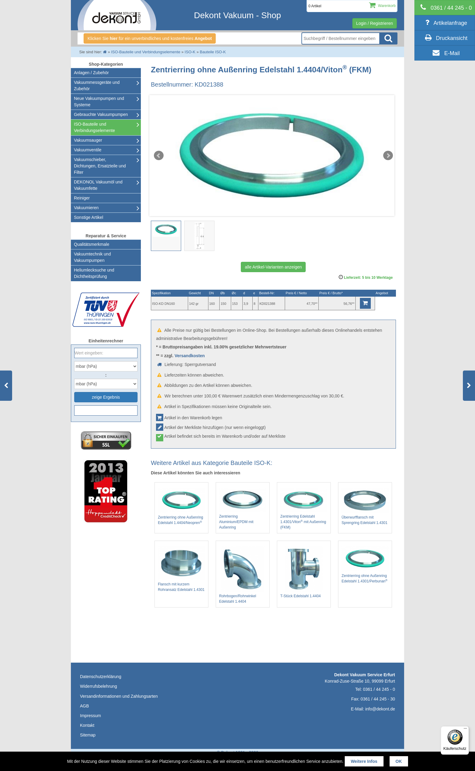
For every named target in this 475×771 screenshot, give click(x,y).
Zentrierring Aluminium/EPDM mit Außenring (242, 508)
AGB (84, 705)
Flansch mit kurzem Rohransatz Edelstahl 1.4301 (181, 569)
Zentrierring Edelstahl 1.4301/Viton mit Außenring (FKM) (303, 508)
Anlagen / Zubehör (91, 72)
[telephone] (444, 7)
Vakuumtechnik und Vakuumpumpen (92, 257)
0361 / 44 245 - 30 (377, 699)
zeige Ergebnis (106, 397)
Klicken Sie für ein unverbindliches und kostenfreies (150, 38)
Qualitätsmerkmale (91, 244)
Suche (388, 38)
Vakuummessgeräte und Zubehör (97, 85)
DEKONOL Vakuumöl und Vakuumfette (98, 185)
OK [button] (399, 761)
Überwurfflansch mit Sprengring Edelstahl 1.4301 (365, 506)
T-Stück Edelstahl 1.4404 (303, 572)
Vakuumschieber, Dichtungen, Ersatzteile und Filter (100, 166)
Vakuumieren (86, 207)
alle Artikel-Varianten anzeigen (273, 267)
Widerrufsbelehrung (98, 686)
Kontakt (87, 725)
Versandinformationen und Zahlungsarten (119, 696)
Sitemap (87, 735)
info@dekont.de (380, 709)
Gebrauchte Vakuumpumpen (101, 114)
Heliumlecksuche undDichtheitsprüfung (94, 273)
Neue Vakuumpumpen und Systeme (99, 101)
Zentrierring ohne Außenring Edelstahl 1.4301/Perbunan (365, 564)
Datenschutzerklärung (100, 676)
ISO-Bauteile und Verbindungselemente (94, 127)
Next (388, 155)
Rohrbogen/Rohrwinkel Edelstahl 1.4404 (242, 575)
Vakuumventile (87, 149)
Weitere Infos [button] (364, 761)
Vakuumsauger (88, 140)
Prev (159, 155)
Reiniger (82, 198)
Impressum (90, 715)
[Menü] (465, 729)
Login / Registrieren (374, 23)
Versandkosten (189, 355)
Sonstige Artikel (88, 217)
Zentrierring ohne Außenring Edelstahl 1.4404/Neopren (181, 506)
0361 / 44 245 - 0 (379, 689)
